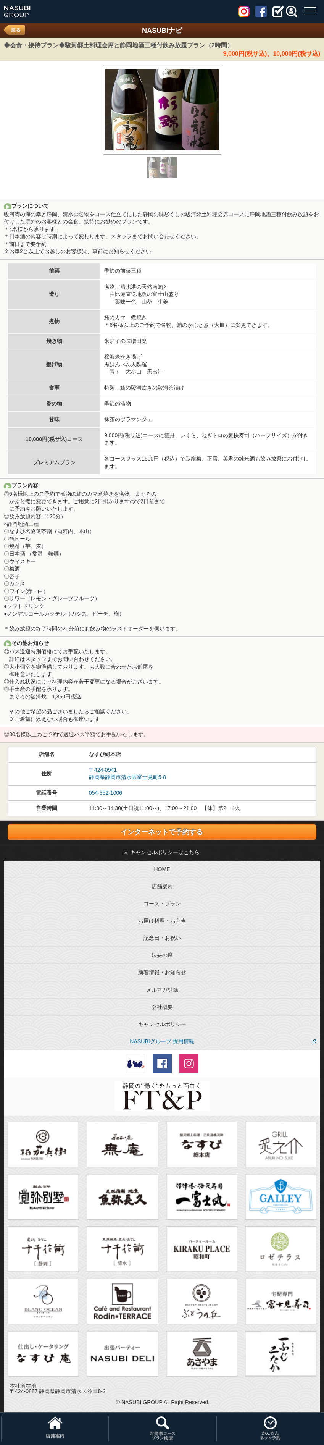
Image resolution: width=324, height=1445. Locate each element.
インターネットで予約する (162, 832)
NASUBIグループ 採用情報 (162, 1041)
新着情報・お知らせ (162, 972)
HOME (162, 869)
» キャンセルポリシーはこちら (162, 852)
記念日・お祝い (162, 938)
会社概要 (162, 1007)
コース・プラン (162, 903)
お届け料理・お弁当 (162, 920)
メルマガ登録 (162, 989)
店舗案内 (162, 886)
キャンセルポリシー (162, 1024)
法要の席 (162, 955)
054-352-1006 (105, 793)
